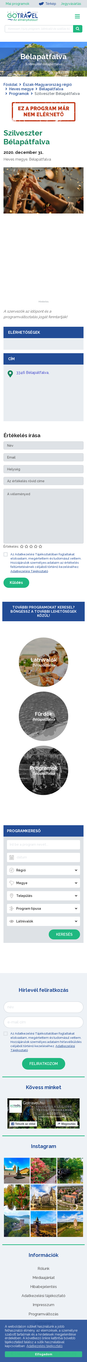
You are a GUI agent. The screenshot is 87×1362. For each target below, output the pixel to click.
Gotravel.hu (33, 1103)
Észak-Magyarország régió (47, 84)
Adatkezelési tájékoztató (43, 1296)
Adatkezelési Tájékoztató (29, 571)
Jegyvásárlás (71, 4)
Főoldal (10, 84)
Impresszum (43, 1305)
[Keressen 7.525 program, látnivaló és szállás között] (39, 28)
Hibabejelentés (43, 1286)
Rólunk (43, 1268)
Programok (19, 93)
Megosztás (66, 1124)
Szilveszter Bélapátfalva (26, 137)
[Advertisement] (43, 272)
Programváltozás (43, 1314)
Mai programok (17, 4)
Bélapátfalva (51, 89)
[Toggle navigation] (77, 16)
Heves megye (21, 89)
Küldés (16, 582)
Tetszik (23, 1124)
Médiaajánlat (43, 1277)
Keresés (64, 934)
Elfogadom (43, 1354)
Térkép (47, 4)
